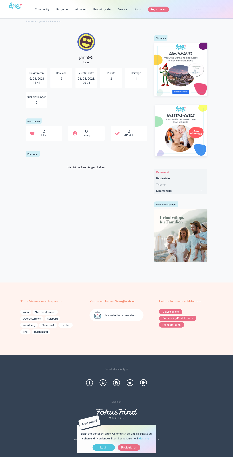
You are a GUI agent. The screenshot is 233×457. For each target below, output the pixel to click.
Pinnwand (162, 172)
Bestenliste (163, 178)
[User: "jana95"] (86, 49)
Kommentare (180, 191)
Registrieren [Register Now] (129, 447)
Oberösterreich (32, 318)
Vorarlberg (29, 325)
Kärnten (65, 325)
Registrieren (158, 9)
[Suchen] (223, 9)
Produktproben (171, 324)
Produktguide (102, 9)
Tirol (25, 331)
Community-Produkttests (177, 318)
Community (42, 9)
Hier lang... (145, 438)
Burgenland (41, 331)
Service (123, 9)
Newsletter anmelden (120, 315)
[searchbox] (209, 9)
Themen (161, 184)
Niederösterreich (45, 312)
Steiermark (48, 325)
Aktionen (80, 9)
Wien (26, 312)
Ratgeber (62, 9)
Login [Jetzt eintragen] (103, 447)
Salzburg (52, 318)
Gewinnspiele (170, 311)
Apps (137, 9)
